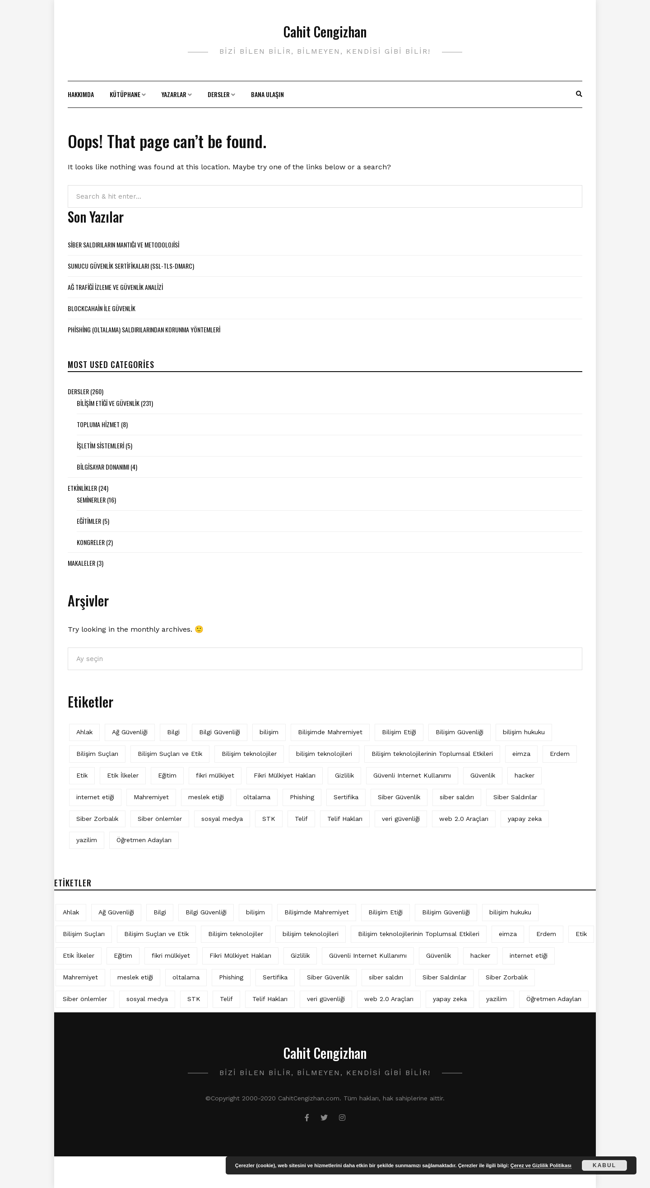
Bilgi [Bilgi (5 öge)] (173, 732)
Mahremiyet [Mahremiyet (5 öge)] (151, 797)
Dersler (219, 94)
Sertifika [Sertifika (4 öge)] (346, 797)
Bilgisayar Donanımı (103, 466)
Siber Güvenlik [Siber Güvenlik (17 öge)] (399, 797)
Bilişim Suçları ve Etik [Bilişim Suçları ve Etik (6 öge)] (170, 753)
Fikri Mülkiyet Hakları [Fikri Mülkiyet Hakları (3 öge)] (285, 775)
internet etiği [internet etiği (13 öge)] (95, 797)
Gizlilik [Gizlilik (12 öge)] (344, 775)
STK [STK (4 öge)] (268, 818)
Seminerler (91, 499)
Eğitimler (89, 521)
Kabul (604, 1165)
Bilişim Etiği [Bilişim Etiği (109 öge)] (399, 732)
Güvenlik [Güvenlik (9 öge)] (482, 775)
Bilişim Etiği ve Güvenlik (108, 403)
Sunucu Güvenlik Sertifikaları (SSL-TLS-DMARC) (131, 265)
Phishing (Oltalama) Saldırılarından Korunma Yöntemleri (144, 329)
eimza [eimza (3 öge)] (521, 753)
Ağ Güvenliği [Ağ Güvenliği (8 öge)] (130, 732)
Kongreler (91, 542)
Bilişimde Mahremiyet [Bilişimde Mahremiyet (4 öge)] (330, 732)
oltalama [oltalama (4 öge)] (256, 797)
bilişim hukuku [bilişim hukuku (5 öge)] (524, 732)
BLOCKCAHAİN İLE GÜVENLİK (101, 308)
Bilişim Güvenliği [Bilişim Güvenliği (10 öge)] (459, 732)
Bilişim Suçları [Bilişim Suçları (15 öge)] (97, 753)
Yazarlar (174, 94)
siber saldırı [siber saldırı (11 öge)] (457, 797)
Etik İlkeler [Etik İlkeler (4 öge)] (123, 775)
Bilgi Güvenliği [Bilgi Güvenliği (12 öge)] (219, 732)
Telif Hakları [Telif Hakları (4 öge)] (344, 818)
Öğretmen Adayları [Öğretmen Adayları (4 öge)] (144, 839)
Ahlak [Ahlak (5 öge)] (84, 732)
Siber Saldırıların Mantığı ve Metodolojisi (123, 244)
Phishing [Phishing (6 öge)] (302, 797)
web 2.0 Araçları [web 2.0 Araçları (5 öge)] (463, 818)
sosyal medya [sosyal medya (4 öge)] (222, 818)
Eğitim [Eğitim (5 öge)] (167, 775)
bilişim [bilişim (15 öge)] (269, 732)
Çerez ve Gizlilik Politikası (541, 1165)
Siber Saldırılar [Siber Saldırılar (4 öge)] (515, 797)
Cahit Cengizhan (325, 31)
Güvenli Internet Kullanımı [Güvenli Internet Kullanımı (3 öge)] (412, 775)
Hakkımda (81, 94)
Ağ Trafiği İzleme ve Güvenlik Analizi (115, 287)
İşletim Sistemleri (100, 445)
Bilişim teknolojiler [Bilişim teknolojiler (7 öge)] (249, 753)
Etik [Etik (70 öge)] (82, 775)
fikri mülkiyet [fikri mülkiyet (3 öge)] (215, 775)
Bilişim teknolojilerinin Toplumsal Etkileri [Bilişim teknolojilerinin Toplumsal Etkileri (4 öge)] (432, 753)
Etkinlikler (82, 488)
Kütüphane (125, 94)
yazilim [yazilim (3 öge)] (86, 839)
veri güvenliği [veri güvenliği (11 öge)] (401, 818)
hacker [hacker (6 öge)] (524, 775)
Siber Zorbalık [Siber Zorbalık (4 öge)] (97, 818)
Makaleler (81, 563)
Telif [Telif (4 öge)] (301, 818)
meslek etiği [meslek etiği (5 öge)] (206, 797)
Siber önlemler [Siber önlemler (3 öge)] (160, 818)
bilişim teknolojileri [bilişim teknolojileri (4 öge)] (324, 753)
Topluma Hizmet (98, 424)
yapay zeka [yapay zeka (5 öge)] (525, 818)
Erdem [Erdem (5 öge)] (560, 753)
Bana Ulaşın (267, 94)
